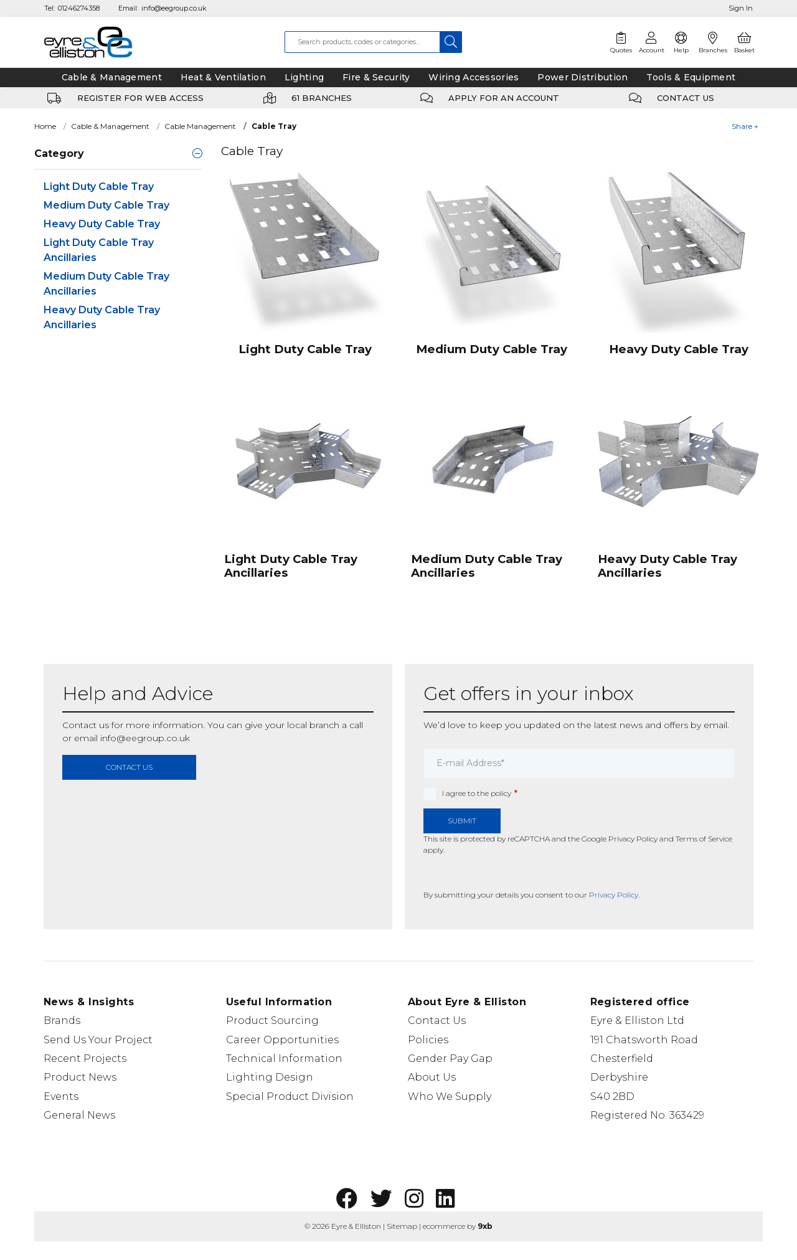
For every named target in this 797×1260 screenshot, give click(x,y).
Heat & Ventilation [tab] (223, 77)
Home (45, 126)
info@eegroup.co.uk (174, 8)
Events (61, 1096)
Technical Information (284, 1058)
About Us (432, 1077)
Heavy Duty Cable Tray (102, 224)
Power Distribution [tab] (582, 77)
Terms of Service (704, 838)
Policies (428, 1040)
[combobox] (362, 42)
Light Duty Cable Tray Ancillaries (99, 250)
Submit (462, 820)
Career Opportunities (282, 1040)
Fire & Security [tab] (376, 77)
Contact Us (437, 1020)
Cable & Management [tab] (112, 77)
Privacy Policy (633, 838)
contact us (129, 767)
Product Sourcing (272, 1020)
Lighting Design (269, 1077)
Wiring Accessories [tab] (473, 77)
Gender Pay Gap (450, 1058)
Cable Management (200, 126)
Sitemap (402, 1226)
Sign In (741, 8)
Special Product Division (290, 1096)
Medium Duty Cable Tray (106, 205)
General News (79, 1115)
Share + (745, 126)
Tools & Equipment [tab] (690, 77)
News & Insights (89, 1002)
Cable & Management (110, 126)
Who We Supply (449, 1096)
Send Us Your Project (98, 1040)
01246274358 (79, 8)
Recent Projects (85, 1058)
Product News (80, 1077)
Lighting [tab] (304, 77)
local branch (313, 725)
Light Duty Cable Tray (99, 186)
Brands (62, 1020)
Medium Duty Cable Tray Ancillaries (106, 283)
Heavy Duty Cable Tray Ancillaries (102, 317)
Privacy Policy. (614, 894)
